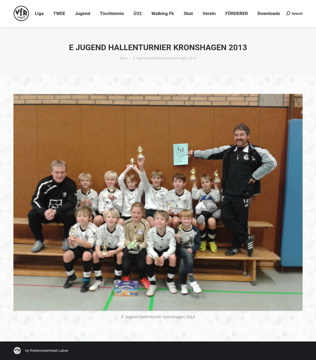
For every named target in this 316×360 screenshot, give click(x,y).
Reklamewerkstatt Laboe (49, 350)
